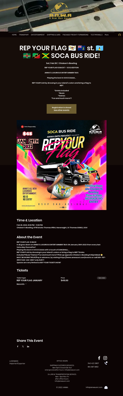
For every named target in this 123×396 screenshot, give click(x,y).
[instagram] (105, 358)
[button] (24, 34)
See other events (61, 110)
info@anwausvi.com (72, 370)
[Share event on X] (23, 346)
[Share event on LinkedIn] (28, 346)
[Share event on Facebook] (18, 346)
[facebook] (99, 358)
